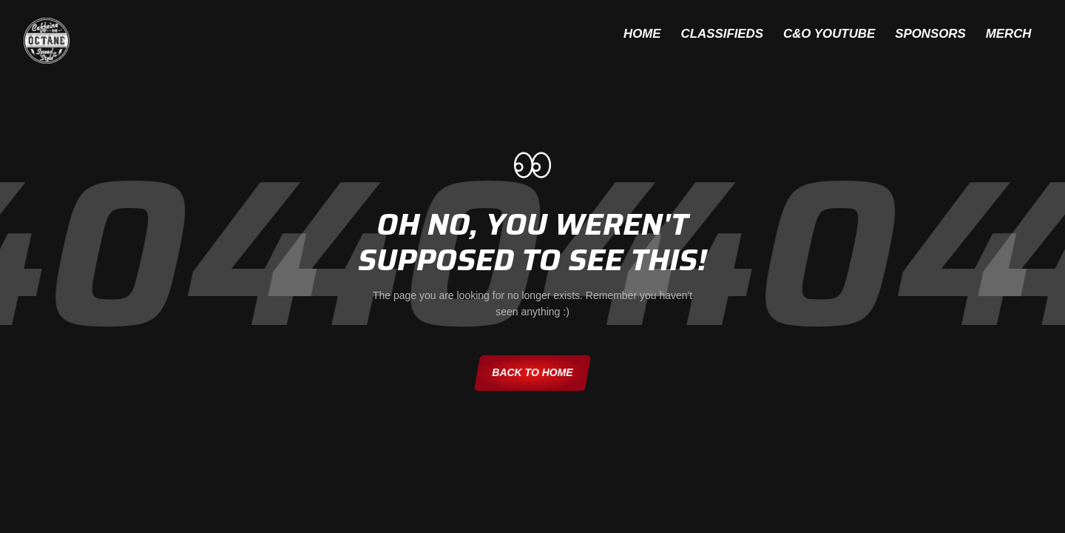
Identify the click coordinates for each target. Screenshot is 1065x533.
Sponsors (911, 35)
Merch (1002, 35)
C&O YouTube (798, 35)
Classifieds (680, 35)
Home (588, 35)
